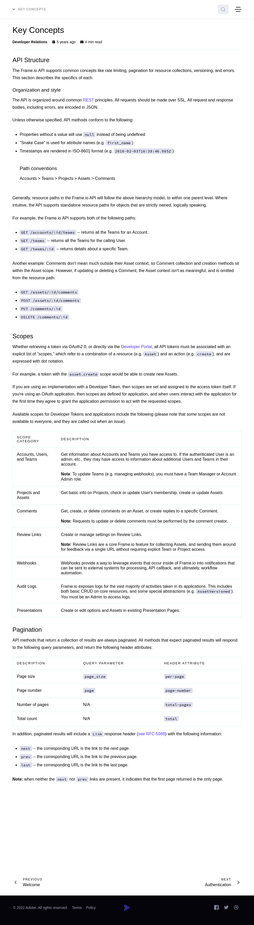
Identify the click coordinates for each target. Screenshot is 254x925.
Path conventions (38, 168)
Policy (91, 908)
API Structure (31, 59)
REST (88, 100)
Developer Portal (136, 346)
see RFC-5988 (151, 734)
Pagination (27, 629)
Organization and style (36, 90)
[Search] (223, 9)
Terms (77, 908)
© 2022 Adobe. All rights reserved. (40, 908)
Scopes (22, 336)
